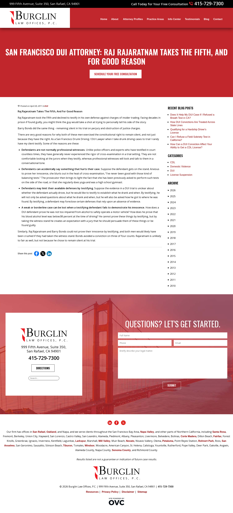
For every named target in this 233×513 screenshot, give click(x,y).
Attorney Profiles (133, 19)
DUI (46, 106)
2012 (172, 273)
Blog (206, 19)
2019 (172, 232)
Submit (171, 385)
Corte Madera (188, 436)
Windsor (90, 445)
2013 (172, 267)
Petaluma (167, 441)
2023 (172, 208)
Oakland (51, 432)
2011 (172, 279)
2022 (172, 214)
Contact (218, 19)
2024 (172, 202)
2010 (172, 285)
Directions (43, 368)
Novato (130, 441)
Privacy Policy (110, 492)
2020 (172, 226)
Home (103, 19)
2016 (172, 250)
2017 (172, 244)
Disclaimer (128, 492)
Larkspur (80, 441)
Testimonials (192, 19)
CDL (172, 162)
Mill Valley (104, 441)
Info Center (174, 19)
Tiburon (67, 445)
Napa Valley (147, 432)
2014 (172, 262)
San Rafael (39, 432)
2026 (172, 190)
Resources (92, 492)
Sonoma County (121, 450)
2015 (172, 256)
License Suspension (181, 175)
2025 (172, 196)
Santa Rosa (219, 432)
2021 (172, 220)
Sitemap (142, 492)
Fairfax (217, 436)
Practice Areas (155, 19)
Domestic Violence (180, 166)
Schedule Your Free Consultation (115, 74)
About (115, 19)
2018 (172, 238)
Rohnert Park (206, 441)
